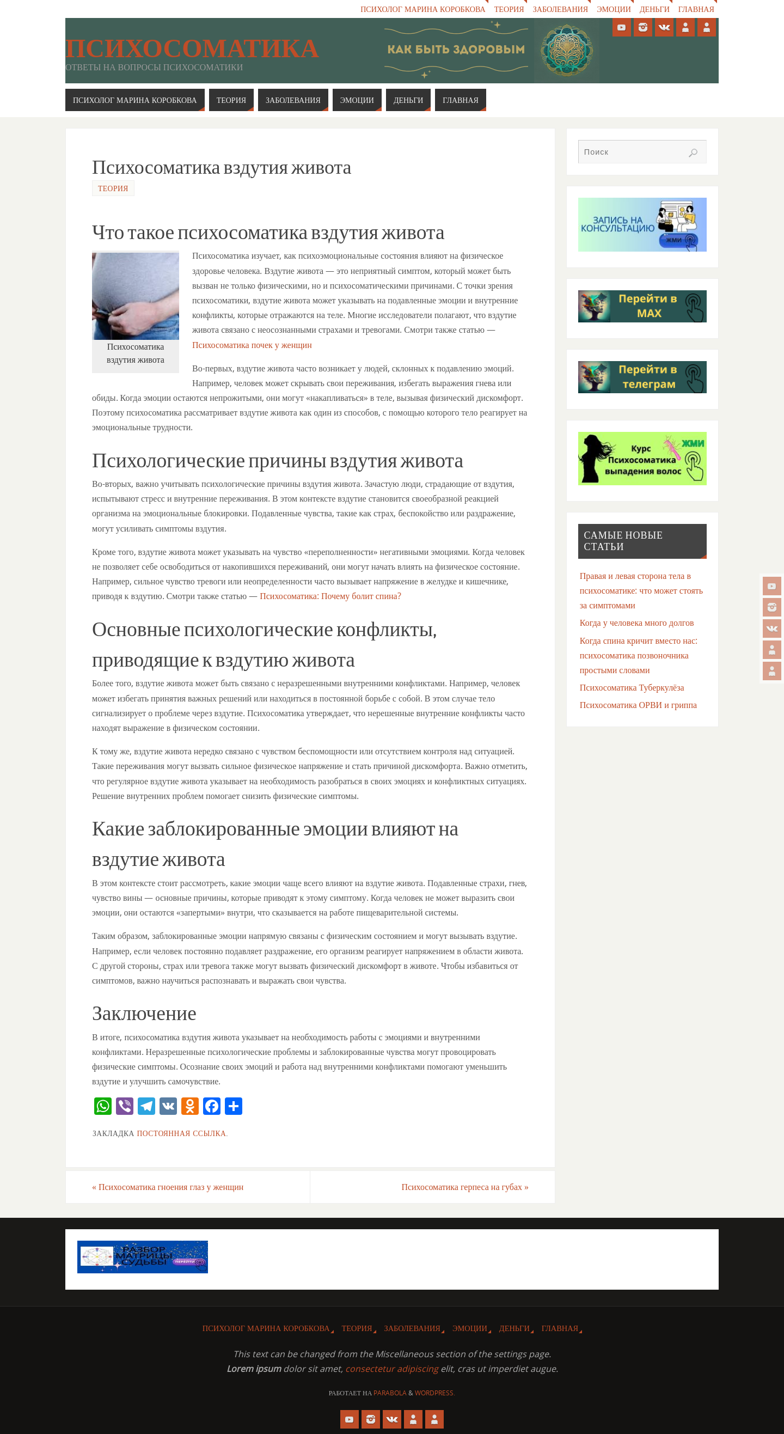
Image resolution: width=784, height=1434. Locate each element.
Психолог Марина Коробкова (418, 9)
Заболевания (558, 9)
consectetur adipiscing (391, 1369)
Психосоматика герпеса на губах (465, 1187)
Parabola (390, 1393)
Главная (696, 9)
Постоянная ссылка (181, 1133)
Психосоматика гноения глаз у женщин (168, 1187)
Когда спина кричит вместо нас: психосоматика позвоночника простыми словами (638, 655)
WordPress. (435, 1393)
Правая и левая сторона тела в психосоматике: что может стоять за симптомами (641, 590)
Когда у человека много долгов (637, 622)
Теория (506, 9)
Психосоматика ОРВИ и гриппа (638, 705)
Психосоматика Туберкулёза (632, 687)
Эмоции (612, 9)
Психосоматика (192, 48)
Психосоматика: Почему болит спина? (330, 596)
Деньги (654, 9)
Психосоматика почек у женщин (252, 345)
